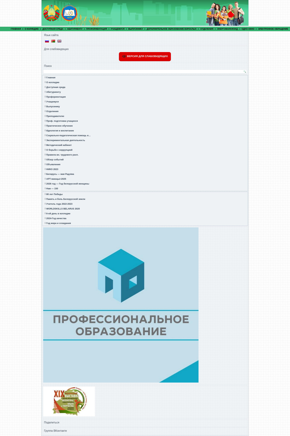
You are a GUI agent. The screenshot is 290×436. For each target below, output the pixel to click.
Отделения (206, 29)
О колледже (32, 29)
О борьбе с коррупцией (59, 150)
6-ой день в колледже (58, 213)
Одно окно (248, 29)
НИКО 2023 (52, 169)
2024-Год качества (56, 218)
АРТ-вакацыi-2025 (56, 179)
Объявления (53, 164)
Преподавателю (55, 116)
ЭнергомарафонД (227, 29)
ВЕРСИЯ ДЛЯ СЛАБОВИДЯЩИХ (145, 56)
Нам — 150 (52, 188)
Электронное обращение (273, 29)
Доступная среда (52, 29)
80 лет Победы (54, 194)
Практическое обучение (59, 125)
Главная (16, 29)
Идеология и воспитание (60, 130)
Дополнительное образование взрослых (171, 29)
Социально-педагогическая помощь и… (68, 135)
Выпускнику (135, 29)
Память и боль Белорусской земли (65, 199)
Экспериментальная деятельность (65, 140)
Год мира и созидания (58, 223)
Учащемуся (118, 29)
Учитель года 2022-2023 (59, 204)
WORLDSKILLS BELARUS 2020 (63, 208)
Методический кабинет (59, 145)
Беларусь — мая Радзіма (60, 174)
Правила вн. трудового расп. (62, 154)
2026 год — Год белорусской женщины (67, 183)
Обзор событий (55, 159)
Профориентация (96, 29)
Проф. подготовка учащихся (62, 121)
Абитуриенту (75, 29)
